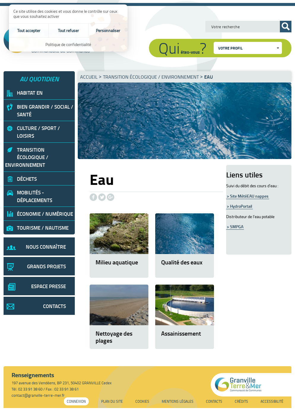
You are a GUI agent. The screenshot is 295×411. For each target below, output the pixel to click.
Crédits (241, 401)
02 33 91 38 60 (30, 389)
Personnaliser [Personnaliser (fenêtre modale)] (108, 30)
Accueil (89, 77)
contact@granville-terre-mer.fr (38, 395)
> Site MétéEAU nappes (248, 196)
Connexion (76, 401)
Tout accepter (28, 30)
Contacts (214, 401)
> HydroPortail (239, 206)
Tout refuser (68, 30)
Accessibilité (272, 401)
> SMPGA (235, 226)
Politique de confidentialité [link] (68, 44)
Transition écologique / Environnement (151, 77)
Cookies (142, 401)
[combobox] (248, 48)
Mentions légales (178, 401)
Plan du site (112, 401)
